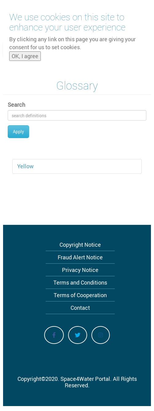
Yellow (25, 166)
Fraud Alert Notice (80, 257)
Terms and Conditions (80, 282)
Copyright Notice (80, 244)
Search (16, 104)
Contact (80, 307)
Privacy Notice (80, 269)
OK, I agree (25, 54)
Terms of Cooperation (80, 295)
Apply (18, 131)
